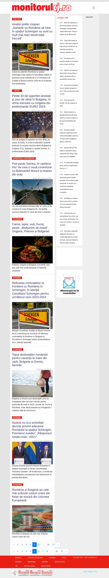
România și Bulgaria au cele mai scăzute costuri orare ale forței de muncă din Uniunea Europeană (31, 495)
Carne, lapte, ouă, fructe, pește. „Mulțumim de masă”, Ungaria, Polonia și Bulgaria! (30, 228)
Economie (17, 219)
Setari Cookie (45, 566)
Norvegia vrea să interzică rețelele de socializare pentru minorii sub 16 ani (69, 61)
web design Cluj (90, 571)
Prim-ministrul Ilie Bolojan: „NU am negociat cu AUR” (68, 103)
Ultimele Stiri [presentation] (62, 18)
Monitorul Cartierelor (23, 159)
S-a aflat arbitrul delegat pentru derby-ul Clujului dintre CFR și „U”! (69, 165)
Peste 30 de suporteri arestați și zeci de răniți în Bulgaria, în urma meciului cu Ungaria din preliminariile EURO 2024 (31, 101)
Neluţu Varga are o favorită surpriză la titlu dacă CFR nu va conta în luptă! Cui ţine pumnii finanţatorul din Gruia (69, 118)
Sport (17, 91)
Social (64, 558)
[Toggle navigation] (93, 7)
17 (53, 545)
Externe (17, 278)
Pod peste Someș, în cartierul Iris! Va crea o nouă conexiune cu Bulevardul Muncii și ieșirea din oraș (32, 169)
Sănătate (18, 558)
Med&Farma (32, 562)
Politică (17, 19)
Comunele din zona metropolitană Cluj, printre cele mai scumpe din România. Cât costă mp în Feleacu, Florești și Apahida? (69, 219)
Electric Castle (29, 566)
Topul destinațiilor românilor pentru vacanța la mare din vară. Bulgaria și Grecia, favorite (30, 360)
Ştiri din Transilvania (35, 558)
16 (48, 545)
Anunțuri (18, 562)
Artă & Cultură (60, 562)
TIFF (16, 566)
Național (45, 562)
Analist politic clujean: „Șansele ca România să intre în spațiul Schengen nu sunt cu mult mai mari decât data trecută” (32, 31)
